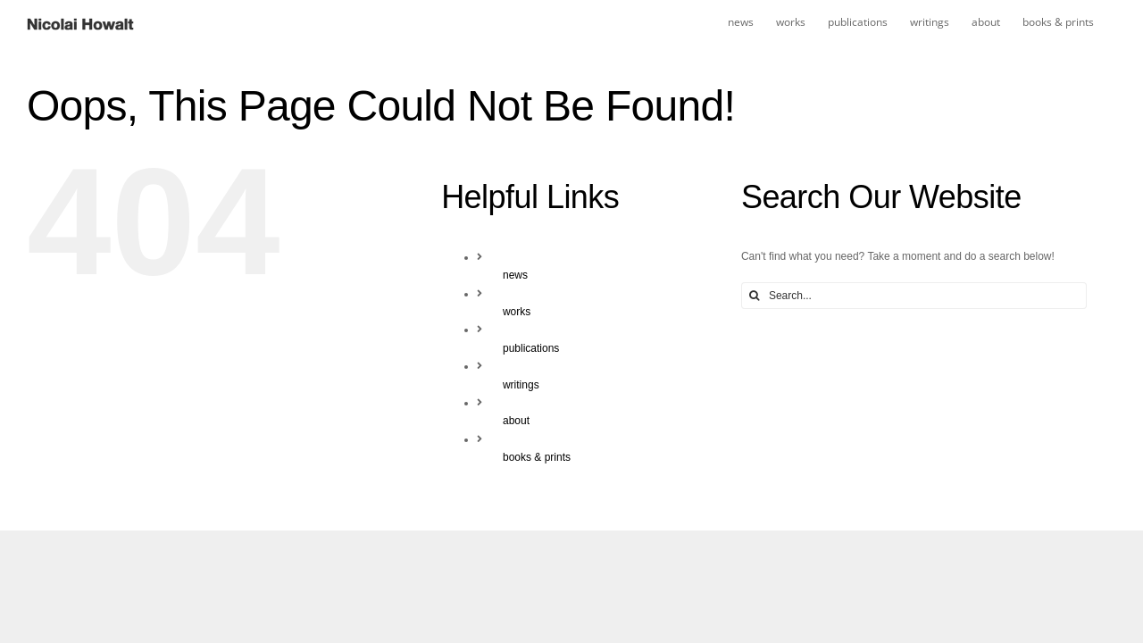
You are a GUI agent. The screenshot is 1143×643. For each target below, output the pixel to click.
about (516, 420)
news (515, 275)
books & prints (537, 457)
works (516, 311)
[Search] (754, 295)
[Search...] (914, 295)
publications (531, 348)
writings (521, 385)
